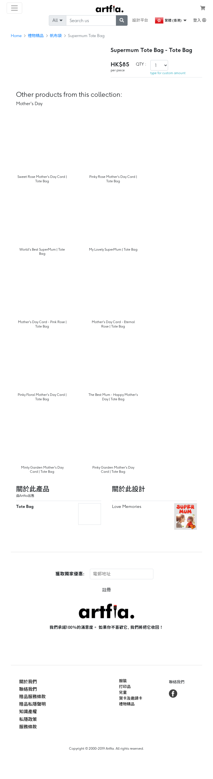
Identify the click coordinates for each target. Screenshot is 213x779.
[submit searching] (122, 20)
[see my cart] (202, 8)
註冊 (106, 590)
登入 (199, 20)
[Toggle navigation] (14, 8)
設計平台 (140, 20)
